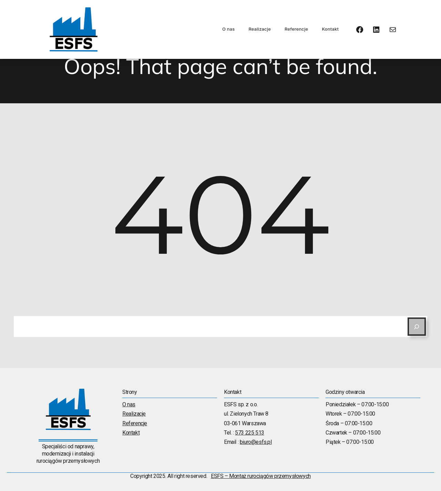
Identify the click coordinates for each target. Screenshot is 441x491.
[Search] (417, 326)
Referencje (296, 29)
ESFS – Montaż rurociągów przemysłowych (261, 476)
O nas (228, 29)
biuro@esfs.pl (256, 442)
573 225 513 (249, 432)
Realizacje (259, 29)
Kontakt (330, 29)
